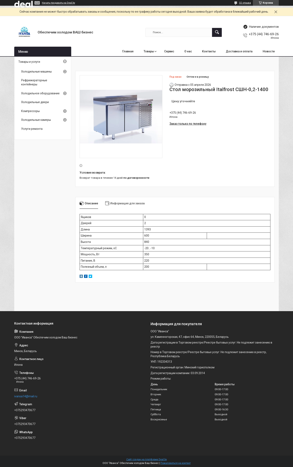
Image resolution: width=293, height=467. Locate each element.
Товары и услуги (29, 61)
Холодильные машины (36, 71)
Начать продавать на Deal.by (58, 2)
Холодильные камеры (36, 119)
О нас (188, 51)
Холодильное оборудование (40, 93)
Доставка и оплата (239, 51)
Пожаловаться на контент (176, 463)
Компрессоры (30, 111)
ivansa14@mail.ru (25, 396)
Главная (127, 51)
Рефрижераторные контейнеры (34, 82)
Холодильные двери (35, 102)
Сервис (169, 51)
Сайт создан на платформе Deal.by (146, 459)
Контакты (209, 51)
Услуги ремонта (32, 128)
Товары (149, 51)
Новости (269, 51)
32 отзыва (245, 2)
